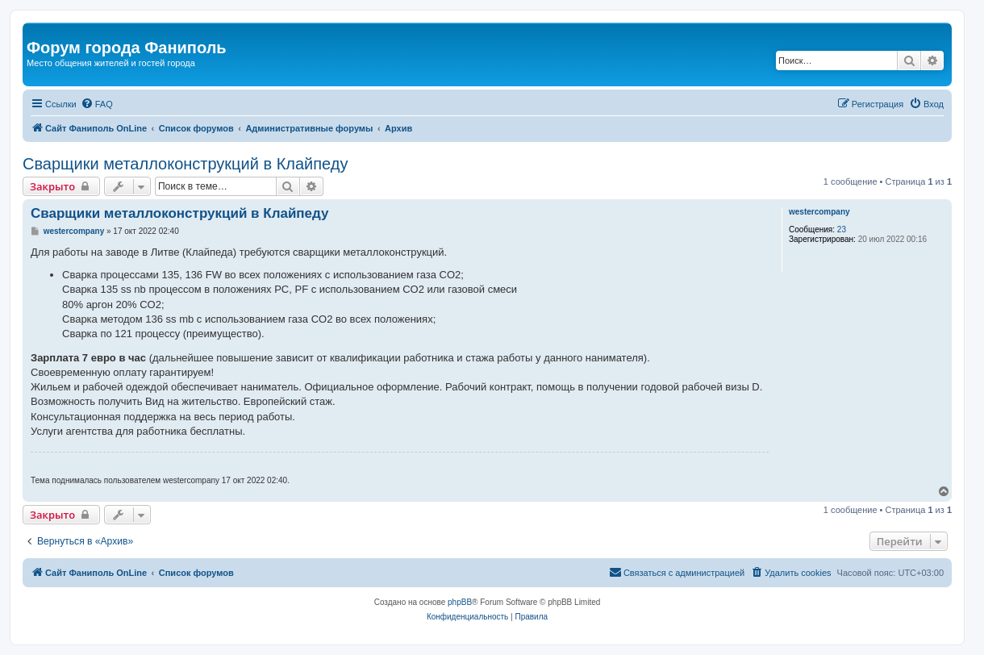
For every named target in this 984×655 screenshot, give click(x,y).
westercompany (819, 211)
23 (841, 229)
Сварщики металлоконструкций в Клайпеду (185, 164)
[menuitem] (97, 104)
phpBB (460, 602)
